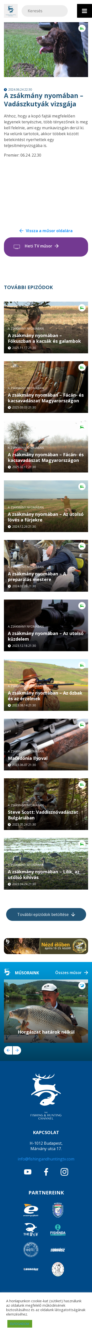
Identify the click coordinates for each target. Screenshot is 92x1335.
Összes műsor (68, 972)
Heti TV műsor (38, 246)
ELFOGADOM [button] (19, 1323)
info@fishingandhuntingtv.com (46, 1159)
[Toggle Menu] (84, 11)
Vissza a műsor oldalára (49, 230)
